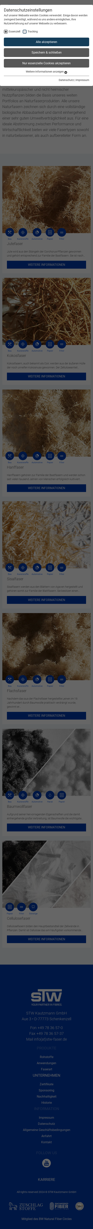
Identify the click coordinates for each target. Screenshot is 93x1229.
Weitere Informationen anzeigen (46, 71)
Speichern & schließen (47, 52)
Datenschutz (66, 80)
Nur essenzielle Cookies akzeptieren (46, 63)
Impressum (82, 80)
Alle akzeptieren (46, 42)
